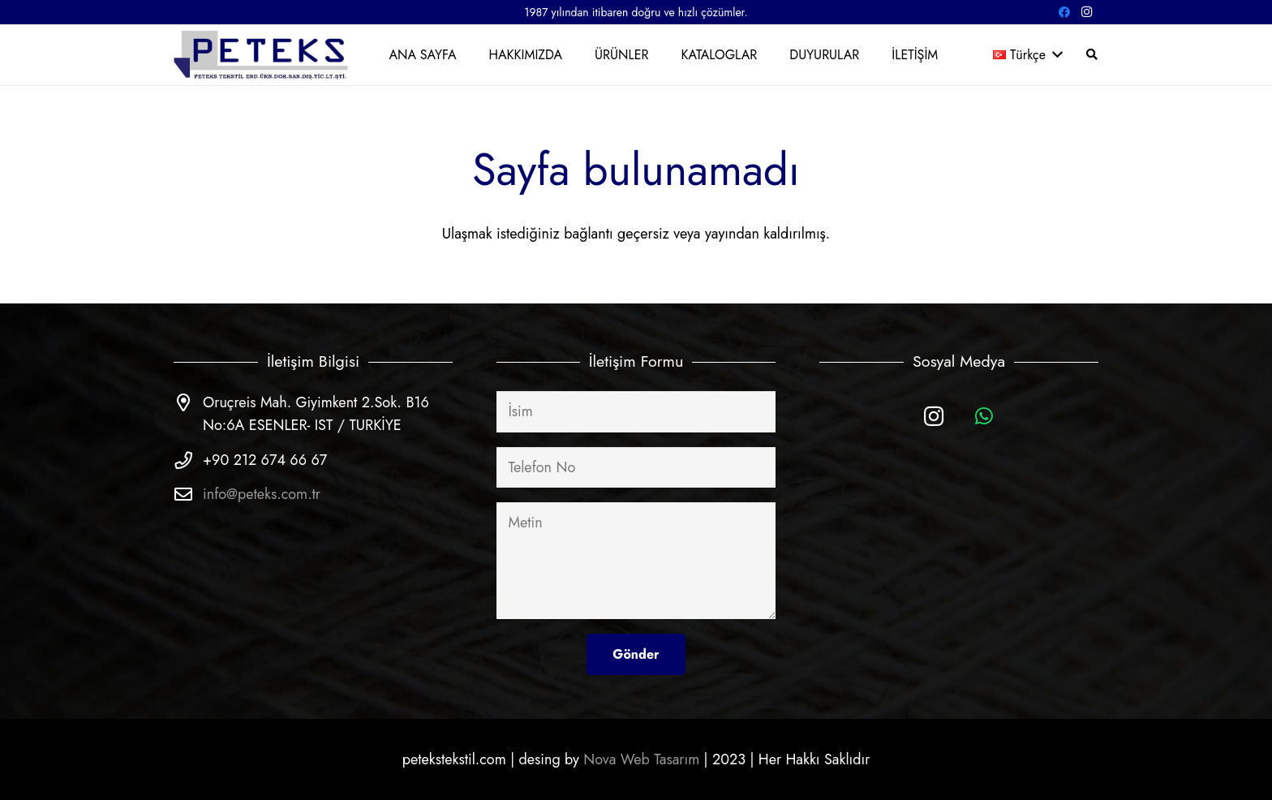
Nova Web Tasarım (641, 759)
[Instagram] (1087, 12)
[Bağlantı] (262, 54)
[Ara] (1091, 54)
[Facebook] (1064, 12)
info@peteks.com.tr (261, 494)
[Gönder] (636, 654)
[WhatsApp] (984, 416)
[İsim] (636, 411)
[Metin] (636, 560)
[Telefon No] (636, 467)
